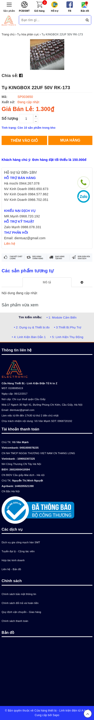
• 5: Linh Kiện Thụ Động (66, 337)
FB (69, 11)
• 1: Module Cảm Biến (61, 317)
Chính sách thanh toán (15, 621)
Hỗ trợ (54, 11)
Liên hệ (9, 243)
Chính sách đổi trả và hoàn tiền (20, 603)
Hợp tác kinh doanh (13, 560)
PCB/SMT (24, 11)
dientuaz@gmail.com (22, 410)
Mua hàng (70, 140)
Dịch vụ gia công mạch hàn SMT (21, 542)
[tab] (47, 282)
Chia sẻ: (10, 75)
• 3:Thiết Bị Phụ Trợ (67, 327)
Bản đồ (85, 11)
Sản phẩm (9, 11)
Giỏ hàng (39, 11)
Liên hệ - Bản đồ (11, 569)
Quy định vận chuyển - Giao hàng (21, 612)
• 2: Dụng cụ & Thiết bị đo (31, 327)
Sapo (56, 715)
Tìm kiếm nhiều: (30, 317)
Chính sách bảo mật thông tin (19, 594)
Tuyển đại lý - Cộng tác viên (18, 551)
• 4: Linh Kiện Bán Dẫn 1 (29, 337)
